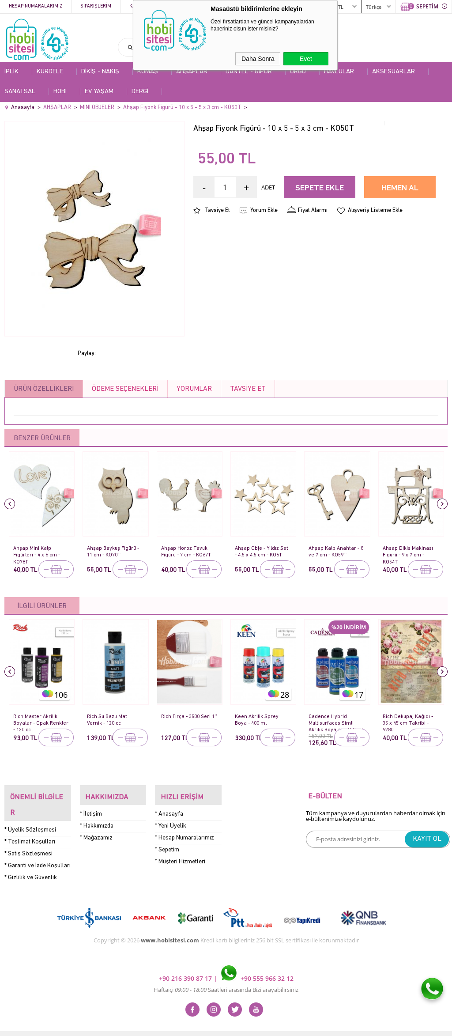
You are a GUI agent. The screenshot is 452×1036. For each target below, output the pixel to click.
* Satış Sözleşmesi (28, 836)
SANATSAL (19, 91)
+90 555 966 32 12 (257, 961)
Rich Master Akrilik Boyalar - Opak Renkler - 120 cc (36, 720)
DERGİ (140, 91)
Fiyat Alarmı (313, 210)
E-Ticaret (199, 1024)
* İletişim (91, 808)
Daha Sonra (258, 58)
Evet (306, 58)
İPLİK (11, 71)
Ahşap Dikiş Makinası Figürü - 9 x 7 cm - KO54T (409, 552)
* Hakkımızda (96, 820)
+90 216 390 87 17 (186, 961)
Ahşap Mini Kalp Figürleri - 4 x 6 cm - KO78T (38, 552)
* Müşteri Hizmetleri (180, 856)
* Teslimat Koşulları (29, 824)
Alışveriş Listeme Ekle (375, 210)
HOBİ (60, 91)
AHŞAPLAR (191, 71)
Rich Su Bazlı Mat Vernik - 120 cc (108, 720)
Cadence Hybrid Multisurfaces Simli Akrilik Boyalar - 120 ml (333, 720)
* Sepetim (167, 844)
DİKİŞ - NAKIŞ (100, 71)
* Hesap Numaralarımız (184, 832)
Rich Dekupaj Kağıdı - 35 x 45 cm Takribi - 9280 (409, 720)
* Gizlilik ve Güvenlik (30, 860)
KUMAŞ (147, 71)
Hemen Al (399, 188)
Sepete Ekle (319, 188)
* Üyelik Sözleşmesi (30, 812)
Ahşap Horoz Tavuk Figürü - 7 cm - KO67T (188, 551)
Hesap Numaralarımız (35, 6)
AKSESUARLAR (393, 71)
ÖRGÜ (298, 71)
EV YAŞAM (99, 91)
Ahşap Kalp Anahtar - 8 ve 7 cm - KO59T (335, 551)
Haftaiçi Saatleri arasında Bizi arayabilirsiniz (226, 972)
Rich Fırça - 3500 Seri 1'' (188, 720)
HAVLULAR (339, 71)
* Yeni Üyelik (170, 820)
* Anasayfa (169, 808)
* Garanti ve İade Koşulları (37, 848)
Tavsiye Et (217, 210)
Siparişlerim (95, 6)
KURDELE (50, 71)
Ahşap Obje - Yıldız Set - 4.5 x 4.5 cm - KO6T (262, 551)
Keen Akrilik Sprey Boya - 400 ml (257, 720)
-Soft (179, 1024)
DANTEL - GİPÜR (249, 71)
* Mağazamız (96, 832)
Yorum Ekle (264, 210)
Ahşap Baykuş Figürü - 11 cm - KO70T (113, 551)
